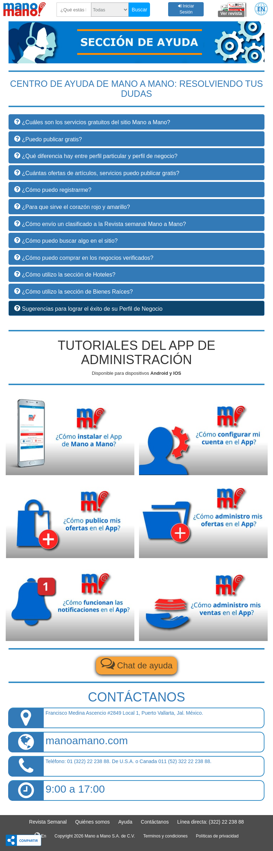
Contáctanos (155, 822)
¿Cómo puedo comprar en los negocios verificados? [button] (87, 258)
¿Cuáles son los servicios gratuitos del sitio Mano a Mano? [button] (96, 122)
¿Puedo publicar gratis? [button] (52, 139)
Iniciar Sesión (186, 9)
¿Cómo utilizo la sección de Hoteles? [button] (68, 275)
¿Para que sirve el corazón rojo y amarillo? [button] (76, 207)
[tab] (136, 223)
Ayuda (125, 822)
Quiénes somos (92, 822)
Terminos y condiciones (165, 836)
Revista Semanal (48, 822)
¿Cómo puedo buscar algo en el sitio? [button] (70, 241)
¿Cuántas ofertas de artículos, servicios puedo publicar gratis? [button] (100, 173)
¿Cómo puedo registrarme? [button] (56, 190)
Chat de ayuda (137, 664)
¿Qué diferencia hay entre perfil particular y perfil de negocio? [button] (99, 156)
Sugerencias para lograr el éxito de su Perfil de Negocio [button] (92, 309)
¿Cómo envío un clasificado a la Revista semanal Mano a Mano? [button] (104, 224)
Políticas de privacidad (217, 836)
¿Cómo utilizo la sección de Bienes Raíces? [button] (77, 292)
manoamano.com (87, 740)
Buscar (140, 9)
